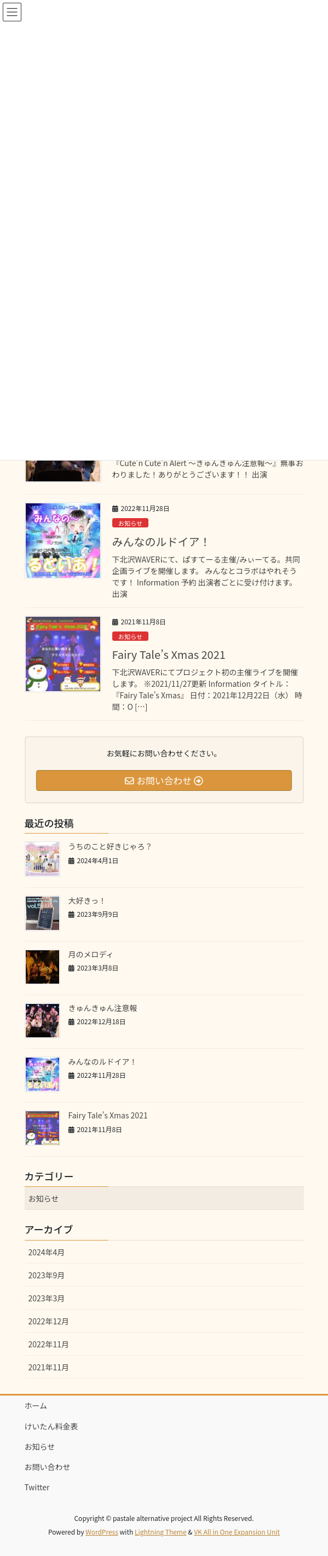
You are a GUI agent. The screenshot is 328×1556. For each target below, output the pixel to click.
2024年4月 (46, 1252)
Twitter (37, 1487)
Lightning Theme (161, 1531)
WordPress (101, 1531)
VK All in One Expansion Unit (237, 1531)
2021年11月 (49, 1367)
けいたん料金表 (51, 1426)
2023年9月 (46, 1275)
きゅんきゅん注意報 (102, 1007)
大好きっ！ (87, 900)
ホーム (36, 1405)
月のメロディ (91, 954)
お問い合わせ (48, 1466)
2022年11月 (49, 1344)
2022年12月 (49, 1321)
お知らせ (130, 523)
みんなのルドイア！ (161, 541)
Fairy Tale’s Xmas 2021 (169, 654)
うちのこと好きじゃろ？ (110, 846)
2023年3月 (46, 1298)
